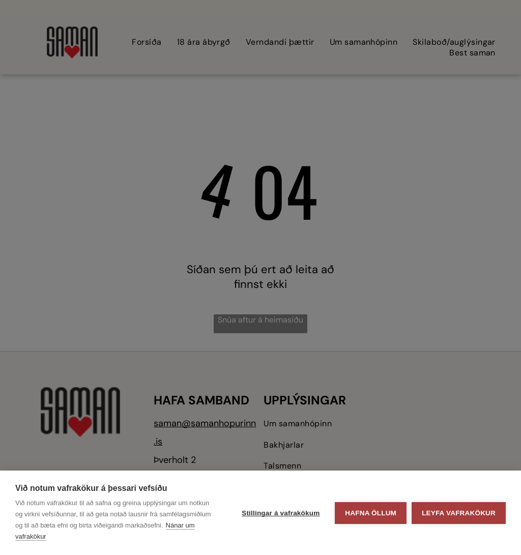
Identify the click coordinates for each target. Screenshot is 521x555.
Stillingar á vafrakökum (281, 513)
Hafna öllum (370, 513)
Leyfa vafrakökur (459, 513)
